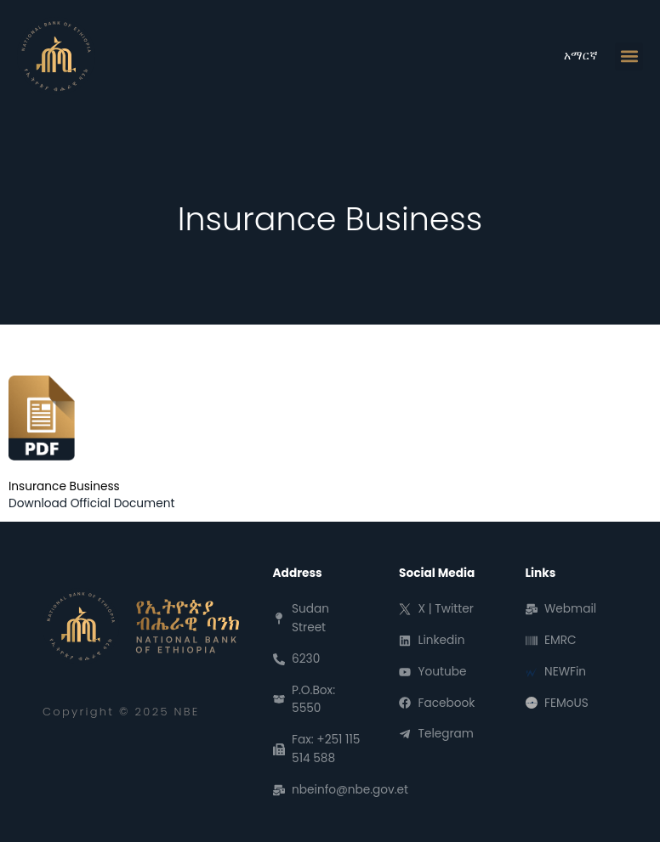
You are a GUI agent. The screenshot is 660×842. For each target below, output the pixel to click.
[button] (629, 56)
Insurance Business (64, 486)
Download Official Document (91, 503)
